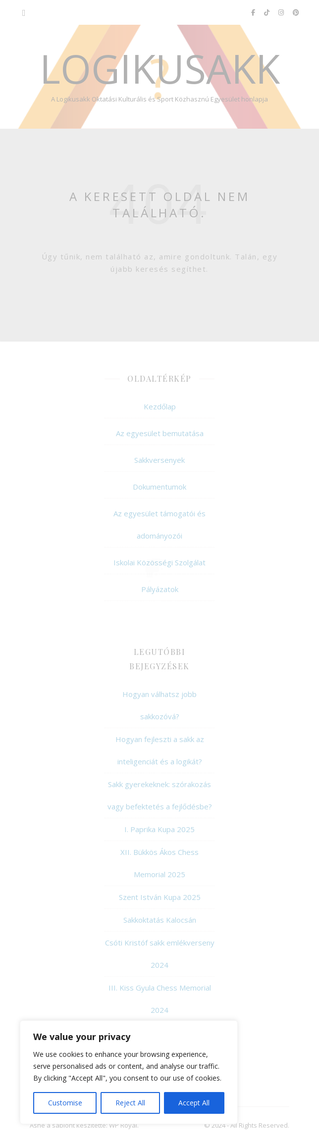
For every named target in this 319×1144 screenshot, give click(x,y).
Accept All (194, 1102)
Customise (65, 1102)
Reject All (130, 1102)
